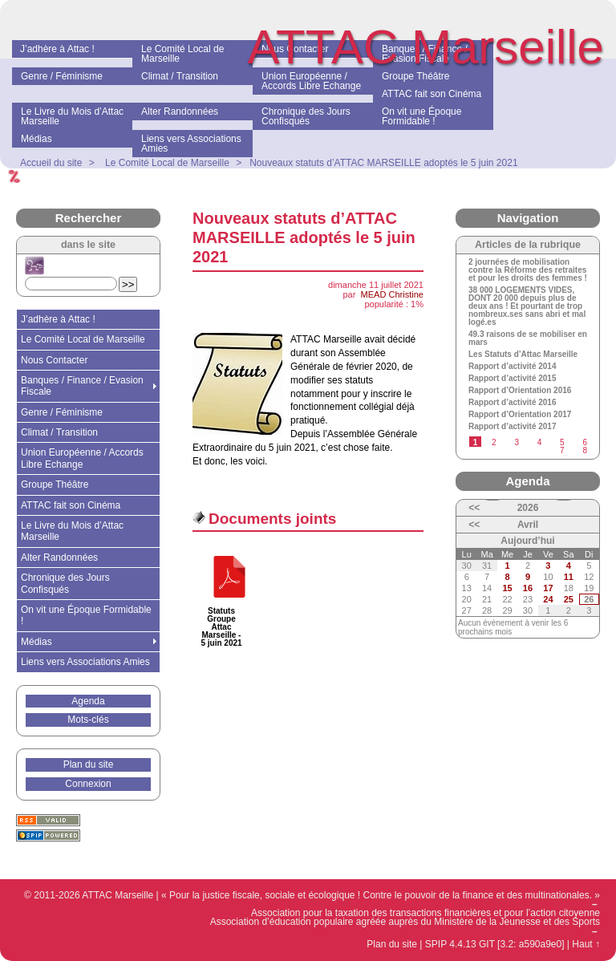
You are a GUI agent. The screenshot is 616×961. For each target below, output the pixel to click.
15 (507, 588)
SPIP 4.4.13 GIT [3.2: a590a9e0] (495, 944)
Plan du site (88, 764)
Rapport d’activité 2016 (512, 403)
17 (548, 588)
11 (568, 577)
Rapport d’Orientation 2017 (519, 415)
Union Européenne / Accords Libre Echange (82, 458)
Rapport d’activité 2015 (512, 379)
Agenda (87, 701)
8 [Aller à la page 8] (584, 450)
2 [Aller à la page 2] (494, 442)
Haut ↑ (586, 944)
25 (568, 599)
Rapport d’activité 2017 (512, 427)
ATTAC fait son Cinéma (70, 505)
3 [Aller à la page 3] (516, 442)
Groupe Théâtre (55, 484)
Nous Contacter (54, 360)
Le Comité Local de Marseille (83, 339)
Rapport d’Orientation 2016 (519, 391)
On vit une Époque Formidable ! (86, 615)
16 (528, 588)
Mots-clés (87, 719)
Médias (36, 641)
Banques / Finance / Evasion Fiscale (82, 386)
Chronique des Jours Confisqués (65, 583)
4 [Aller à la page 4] (539, 442)
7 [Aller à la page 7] (562, 450)
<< (474, 507)
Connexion (88, 783)
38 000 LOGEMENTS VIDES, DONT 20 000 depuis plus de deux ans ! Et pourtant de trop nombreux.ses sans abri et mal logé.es (527, 306)
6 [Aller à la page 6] (584, 442)
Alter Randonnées (59, 557)
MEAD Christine (392, 294)
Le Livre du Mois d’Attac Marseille (72, 531)
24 (548, 599)
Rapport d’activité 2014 (512, 367)
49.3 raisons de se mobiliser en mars (527, 338)
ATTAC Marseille (426, 47)
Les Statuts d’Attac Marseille (523, 355)
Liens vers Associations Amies (85, 661)
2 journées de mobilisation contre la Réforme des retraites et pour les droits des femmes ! (527, 270)
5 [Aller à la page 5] (562, 442)
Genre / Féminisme (62, 412)
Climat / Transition (59, 432)
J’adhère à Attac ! (58, 319)
